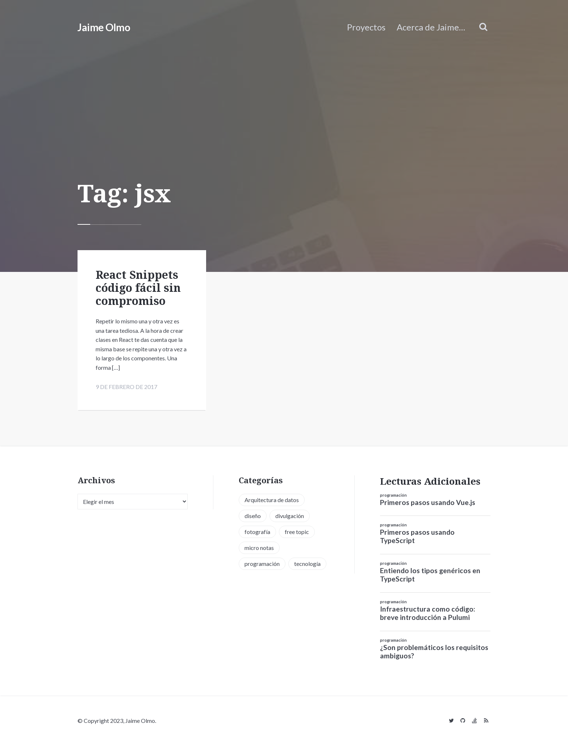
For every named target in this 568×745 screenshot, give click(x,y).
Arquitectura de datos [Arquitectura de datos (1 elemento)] (272, 499)
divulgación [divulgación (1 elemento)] (289, 515)
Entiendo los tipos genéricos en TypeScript (430, 574)
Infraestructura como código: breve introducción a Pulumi (427, 613)
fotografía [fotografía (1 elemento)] (257, 531)
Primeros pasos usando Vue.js (427, 502)
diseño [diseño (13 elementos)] (253, 515)
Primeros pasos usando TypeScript (417, 536)
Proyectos (366, 27)
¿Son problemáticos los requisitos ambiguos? (434, 651)
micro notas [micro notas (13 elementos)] (259, 547)
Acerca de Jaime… (431, 27)
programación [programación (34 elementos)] (262, 563)
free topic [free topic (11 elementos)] (297, 531)
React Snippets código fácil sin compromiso (138, 287)
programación (393, 495)
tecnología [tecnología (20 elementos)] (307, 563)
